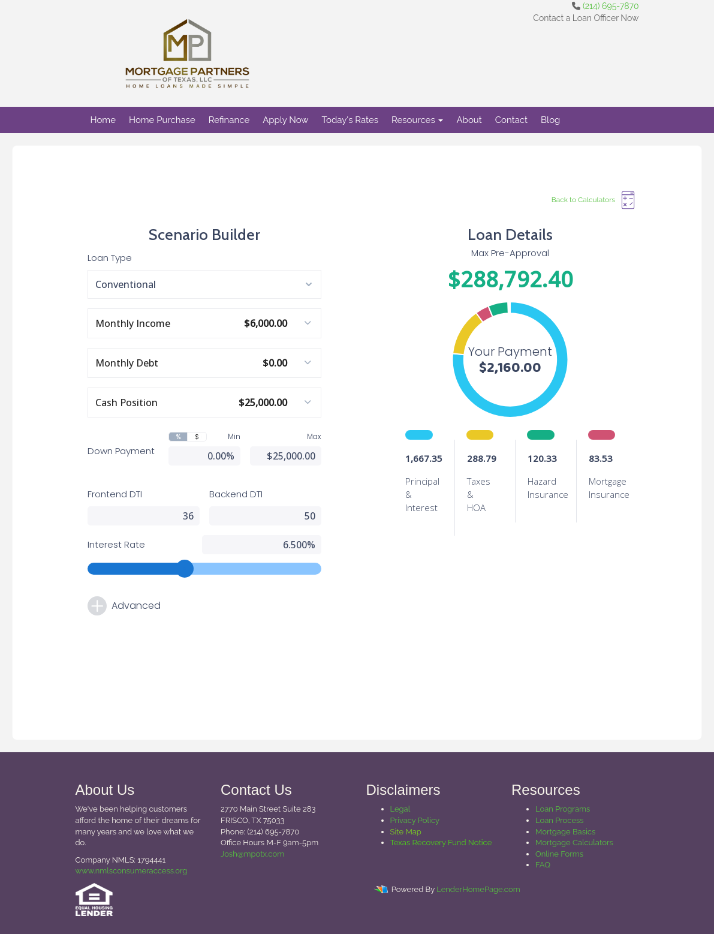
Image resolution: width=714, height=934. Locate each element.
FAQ (542, 864)
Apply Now (285, 120)
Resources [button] (417, 120)
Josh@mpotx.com (252, 853)
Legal (400, 808)
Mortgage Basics (565, 831)
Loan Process (559, 820)
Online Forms (559, 853)
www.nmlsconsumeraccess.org (132, 870)
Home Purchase (162, 120)
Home (103, 120)
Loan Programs (562, 808)
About (468, 120)
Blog (550, 120)
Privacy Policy (415, 820)
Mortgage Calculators (574, 842)
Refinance (229, 120)
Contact (511, 120)
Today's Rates (350, 120)
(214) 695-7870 (610, 6)
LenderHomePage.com (478, 889)
